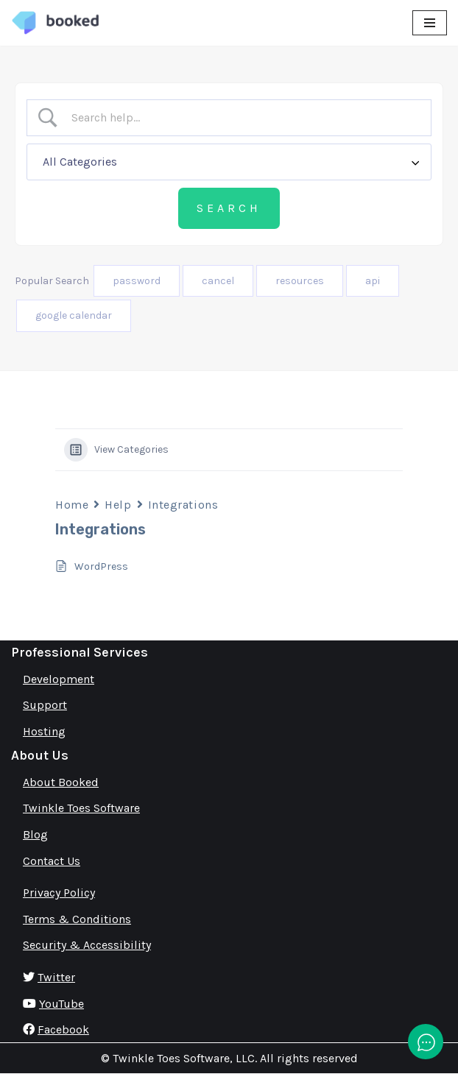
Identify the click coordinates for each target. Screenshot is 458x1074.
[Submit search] (229, 208)
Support (45, 705)
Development (58, 679)
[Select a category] (229, 162)
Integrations (183, 505)
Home (71, 505)
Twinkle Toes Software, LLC (184, 1058)
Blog (35, 834)
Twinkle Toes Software (81, 808)
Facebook (63, 1029)
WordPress (101, 566)
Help (118, 505)
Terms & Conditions (77, 919)
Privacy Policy (59, 893)
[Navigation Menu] (429, 22)
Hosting (44, 731)
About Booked (61, 782)
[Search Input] (241, 117)
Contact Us (51, 861)
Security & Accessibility (87, 945)
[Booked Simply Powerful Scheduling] (55, 22)
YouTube (61, 1004)
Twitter (56, 977)
